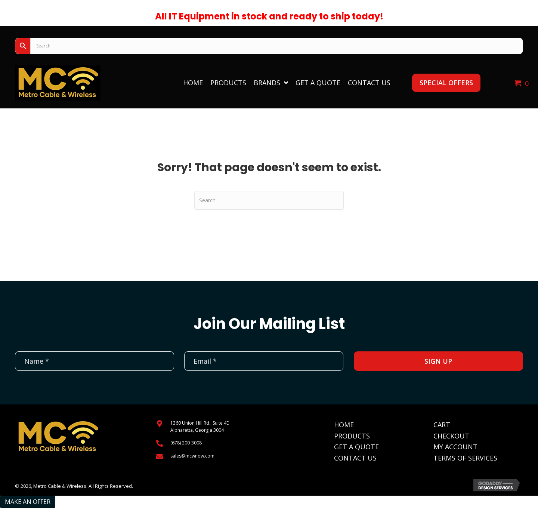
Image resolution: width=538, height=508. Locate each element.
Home (344, 424)
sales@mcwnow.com (192, 456)
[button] (446, 83)
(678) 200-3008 (186, 443)
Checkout (451, 435)
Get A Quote (356, 446)
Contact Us (355, 457)
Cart (441, 424)
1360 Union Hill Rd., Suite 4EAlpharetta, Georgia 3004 (199, 426)
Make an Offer (27, 502)
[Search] (269, 200)
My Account (455, 446)
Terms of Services (465, 457)
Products (352, 435)
